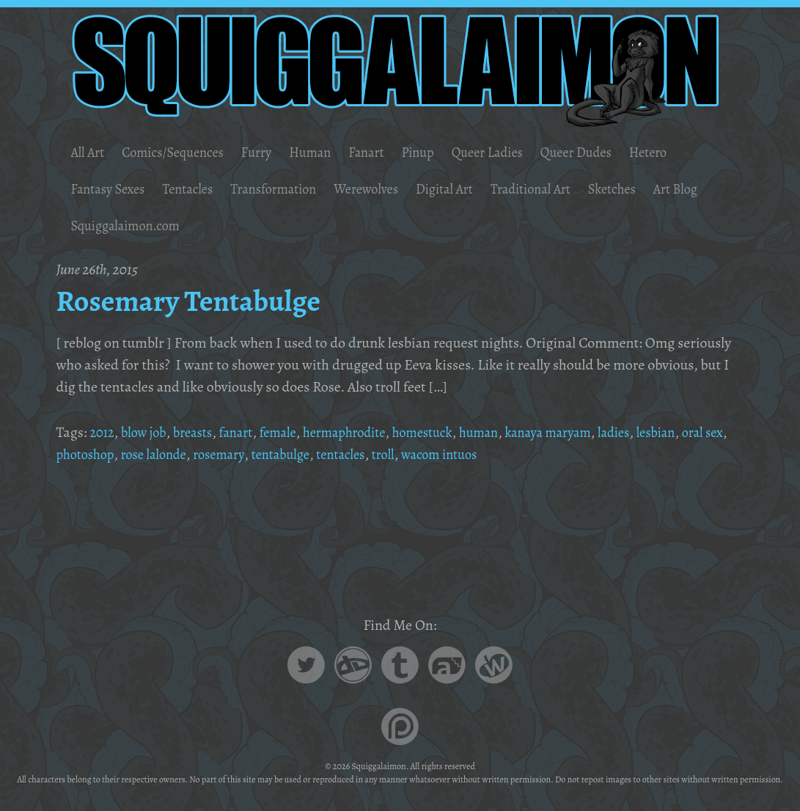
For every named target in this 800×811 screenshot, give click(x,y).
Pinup (444, 152)
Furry (272, 152)
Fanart (389, 152)
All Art (89, 152)
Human (329, 152)
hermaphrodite (365, 432)
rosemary (284, 454)
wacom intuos (523, 454)
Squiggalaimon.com (197, 225)
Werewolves (391, 189)
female (292, 432)
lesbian (704, 432)
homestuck (450, 432)
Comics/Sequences (181, 152)
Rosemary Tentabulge (201, 300)
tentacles (416, 454)
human (511, 432)
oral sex (78, 454)
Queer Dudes (615, 152)
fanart (248, 432)
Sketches (656, 189)
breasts (201, 432)
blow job (147, 432)
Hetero (692, 152)
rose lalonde (213, 454)
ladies (659, 432)
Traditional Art (568, 189)
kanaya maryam (587, 432)
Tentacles (198, 189)
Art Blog (94, 225)
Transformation (290, 189)
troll (461, 454)
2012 (103, 432)
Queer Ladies (519, 152)
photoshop (140, 454)
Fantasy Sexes (111, 189)
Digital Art (475, 189)
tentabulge (351, 454)
